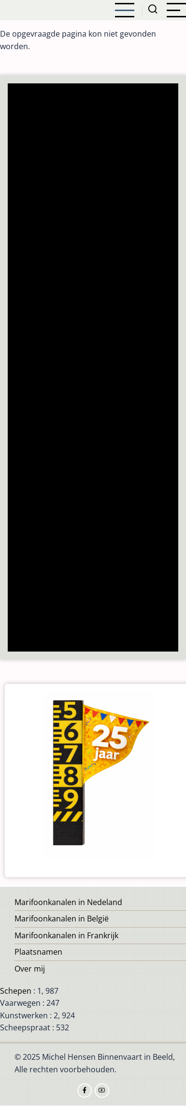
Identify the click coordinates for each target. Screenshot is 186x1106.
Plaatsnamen (38, 951)
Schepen (15, 991)
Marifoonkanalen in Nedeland (68, 902)
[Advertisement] (93, 368)
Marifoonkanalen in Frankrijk (66, 935)
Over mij (29, 968)
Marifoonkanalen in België (61, 918)
